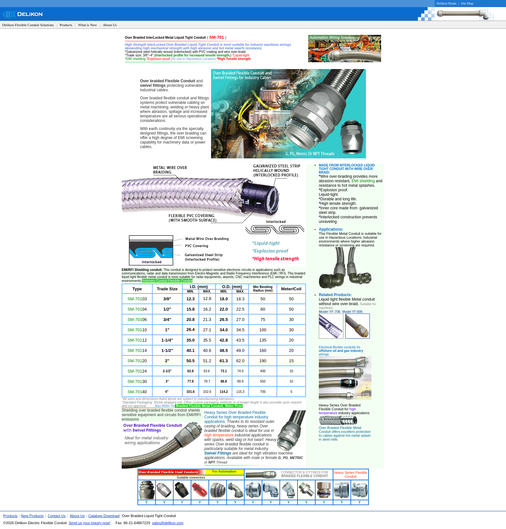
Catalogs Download (103, 516)
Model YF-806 (352, 312)
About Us (110, 25)
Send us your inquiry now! (89, 523)
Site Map (467, 3)
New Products (32, 516)
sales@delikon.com (167, 523)
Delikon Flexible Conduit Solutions (28, 25)
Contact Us (57, 516)
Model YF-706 (329, 312)
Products (66, 25)
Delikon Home (446, 3)
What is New (87, 25)
